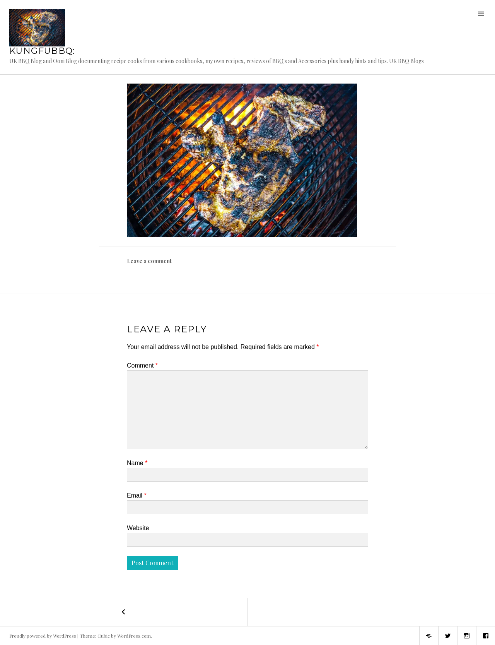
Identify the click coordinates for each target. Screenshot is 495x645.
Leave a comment (149, 261)
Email (137, 495)
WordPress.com (134, 636)
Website (138, 528)
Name (137, 463)
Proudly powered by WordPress (42, 636)
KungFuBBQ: (42, 51)
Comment (142, 365)
